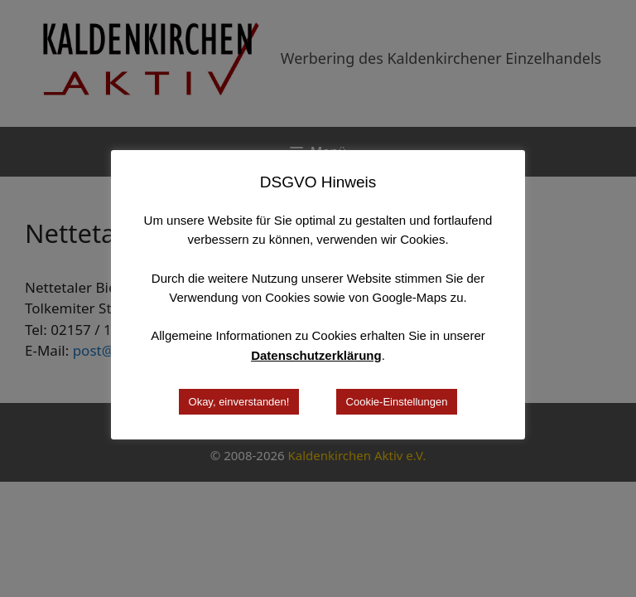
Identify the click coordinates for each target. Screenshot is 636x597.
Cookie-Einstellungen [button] (397, 402)
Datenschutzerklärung (316, 355)
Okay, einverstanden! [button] (239, 402)
